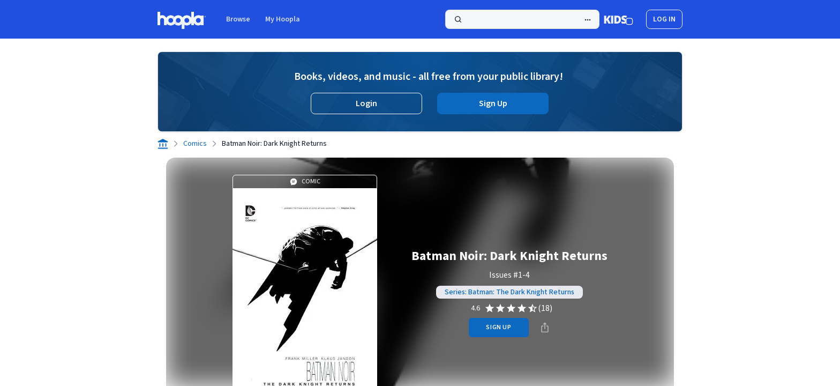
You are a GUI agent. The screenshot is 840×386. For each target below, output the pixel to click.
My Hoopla (282, 19)
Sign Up (493, 103)
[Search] (522, 19)
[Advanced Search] (587, 20)
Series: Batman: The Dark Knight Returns (509, 292)
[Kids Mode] (618, 19)
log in (664, 19)
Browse (238, 19)
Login (366, 103)
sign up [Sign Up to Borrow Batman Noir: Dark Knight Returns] (498, 327)
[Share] (544, 327)
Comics (195, 143)
